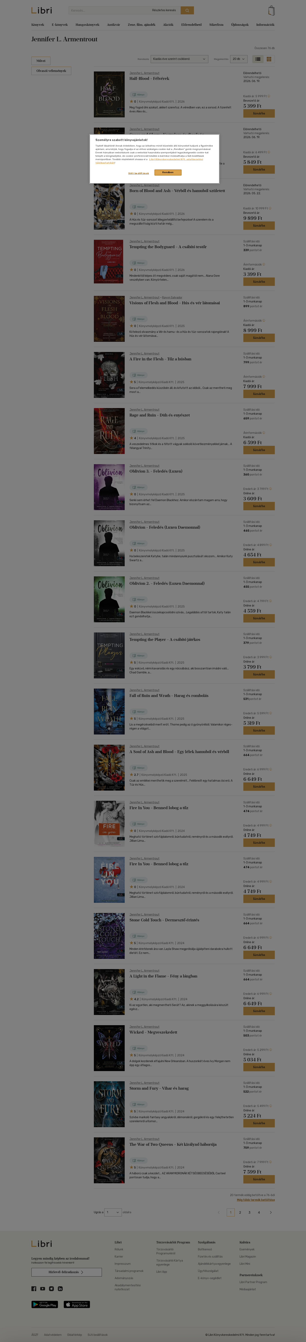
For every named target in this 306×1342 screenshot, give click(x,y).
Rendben (168, 172)
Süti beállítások (138, 173)
